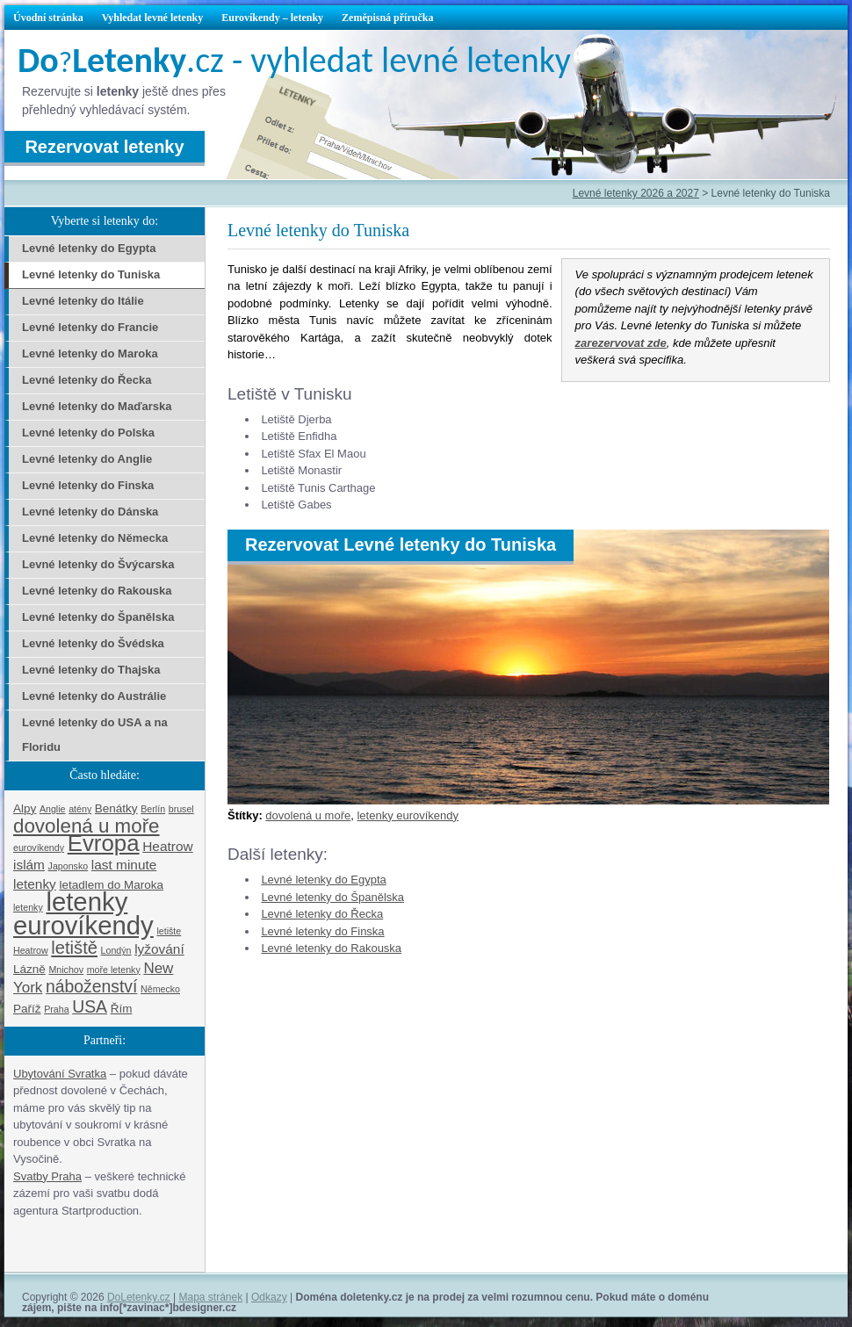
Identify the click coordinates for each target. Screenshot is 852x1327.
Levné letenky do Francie (90, 327)
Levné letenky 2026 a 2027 (636, 193)
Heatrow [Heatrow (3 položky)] (167, 846)
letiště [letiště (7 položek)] (74, 947)
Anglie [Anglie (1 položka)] (53, 809)
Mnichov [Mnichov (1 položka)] (65, 969)
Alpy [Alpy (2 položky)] (24, 808)
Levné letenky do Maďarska (96, 406)
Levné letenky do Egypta (323, 879)
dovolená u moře (307, 815)
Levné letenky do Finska (322, 931)
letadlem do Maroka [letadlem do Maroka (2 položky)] (111, 884)
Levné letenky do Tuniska (91, 274)
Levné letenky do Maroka (90, 353)
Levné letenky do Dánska (90, 511)
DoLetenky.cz (138, 1297)
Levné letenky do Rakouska (331, 948)
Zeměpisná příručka (387, 17)
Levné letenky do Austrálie (94, 696)
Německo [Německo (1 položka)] (160, 989)
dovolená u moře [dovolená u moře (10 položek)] (86, 826)
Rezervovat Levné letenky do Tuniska (400, 544)
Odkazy (269, 1297)
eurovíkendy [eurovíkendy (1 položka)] (38, 847)
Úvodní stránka (48, 17)
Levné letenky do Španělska (332, 897)
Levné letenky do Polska (88, 432)
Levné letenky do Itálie (83, 300)
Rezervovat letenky (104, 146)
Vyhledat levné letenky (153, 17)
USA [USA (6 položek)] (89, 1006)
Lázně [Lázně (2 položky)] (29, 969)
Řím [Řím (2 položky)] (122, 1008)
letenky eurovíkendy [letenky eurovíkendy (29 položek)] (83, 913)
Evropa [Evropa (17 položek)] (104, 843)
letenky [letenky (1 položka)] (28, 907)
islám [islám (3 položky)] (29, 864)
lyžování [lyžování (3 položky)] (159, 948)
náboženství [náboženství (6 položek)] (91, 986)
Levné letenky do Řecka (322, 913)
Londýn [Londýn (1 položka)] (116, 950)
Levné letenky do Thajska (91, 669)
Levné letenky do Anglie (87, 458)
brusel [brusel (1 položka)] (181, 809)
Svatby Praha (47, 1176)
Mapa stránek (211, 1297)
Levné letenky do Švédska (93, 643)
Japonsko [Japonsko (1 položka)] (68, 866)
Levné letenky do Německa (95, 538)
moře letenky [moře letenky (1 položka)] (114, 969)
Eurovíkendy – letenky (272, 17)
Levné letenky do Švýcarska (98, 564)
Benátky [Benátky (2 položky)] (116, 808)
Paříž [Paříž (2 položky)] (27, 1008)
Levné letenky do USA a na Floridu (95, 735)
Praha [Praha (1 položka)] (56, 1009)
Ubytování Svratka (59, 1073)
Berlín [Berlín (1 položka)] (153, 809)
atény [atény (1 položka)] (80, 809)
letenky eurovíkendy (407, 815)
